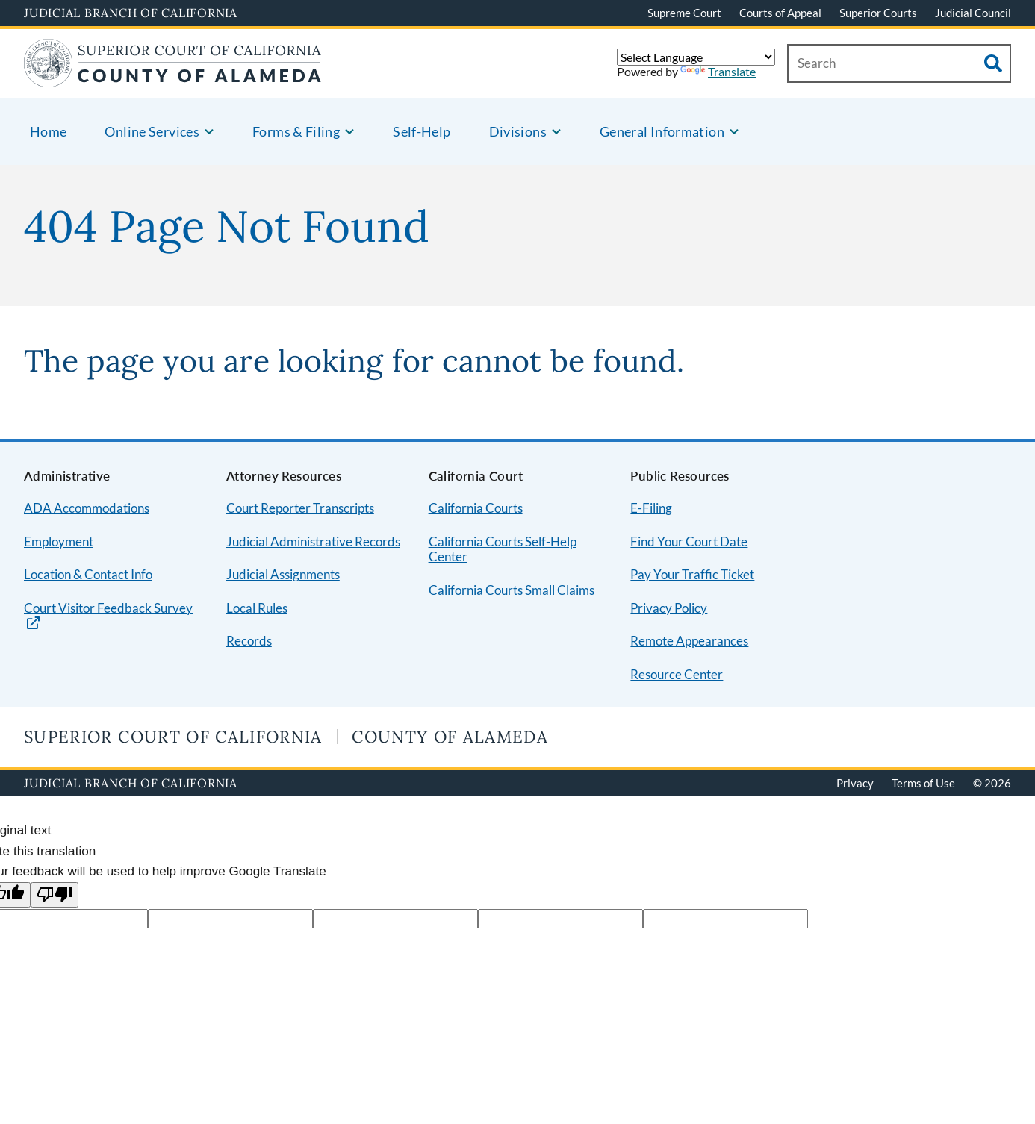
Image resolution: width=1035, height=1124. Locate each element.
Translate (718, 71)
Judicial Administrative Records (313, 541)
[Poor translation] (54, 895)
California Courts (476, 508)
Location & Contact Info (88, 574)
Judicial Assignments (283, 574)
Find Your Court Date (689, 541)
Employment (58, 541)
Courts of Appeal (780, 12)
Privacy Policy (668, 608)
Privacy (855, 783)
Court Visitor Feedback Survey (108, 608)
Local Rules (257, 608)
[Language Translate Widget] (696, 57)
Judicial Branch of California (130, 12)
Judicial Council (973, 12)
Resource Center (676, 674)
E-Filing (651, 508)
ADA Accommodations (86, 508)
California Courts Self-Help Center (502, 549)
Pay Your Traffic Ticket (692, 574)
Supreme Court (684, 12)
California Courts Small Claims (511, 590)
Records (249, 641)
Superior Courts (878, 12)
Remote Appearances (689, 641)
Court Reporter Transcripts (300, 508)
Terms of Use (923, 783)
